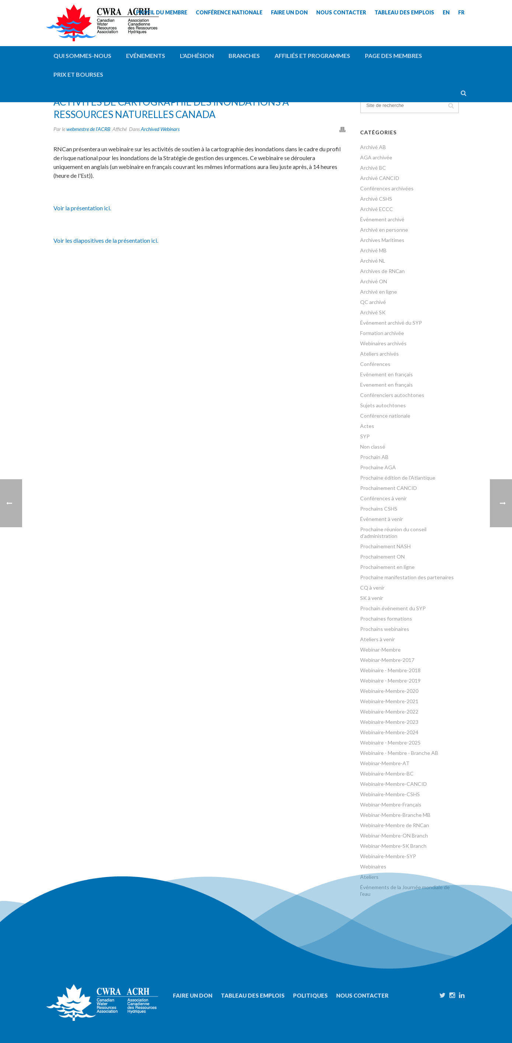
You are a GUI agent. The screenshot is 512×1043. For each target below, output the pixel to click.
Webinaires (373, 866)
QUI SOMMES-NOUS (82, 55)
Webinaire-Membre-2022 (389, 711)
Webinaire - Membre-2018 (390, 670)
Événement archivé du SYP (391, 323)
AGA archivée (376, 157)
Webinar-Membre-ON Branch (394, 835)
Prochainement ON (382, 556)
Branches (244, 55)
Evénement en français (386, 374)
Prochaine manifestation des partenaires (407, 577)
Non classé (372, 446)
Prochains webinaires (384, 629)
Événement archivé (382, 219)
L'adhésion (197, 55)
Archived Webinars (160, 129)
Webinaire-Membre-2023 (389, 722)
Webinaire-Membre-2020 (389, 691)
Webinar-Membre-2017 (387, 660)
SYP (365, 436)
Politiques (310, 995)
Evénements (145, 55)
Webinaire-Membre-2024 (389, 732)
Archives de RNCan (382, 271)
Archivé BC (373, 168)
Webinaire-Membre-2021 (389, 701)
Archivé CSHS (376, 199)
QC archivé (373, 302)
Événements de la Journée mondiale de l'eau (405, 890)
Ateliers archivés (379, 353)
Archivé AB (373, 147)
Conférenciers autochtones (392, 395)
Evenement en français (386, 384)
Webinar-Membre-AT (385, 763)
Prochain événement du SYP (393, 608)
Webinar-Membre (380, 649)
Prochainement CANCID (388, 488)
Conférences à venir (383, 498)
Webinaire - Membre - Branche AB (399, 753)
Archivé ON (373, 281)
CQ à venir (372, 587)
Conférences (375, 364)
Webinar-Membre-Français (390, 804)
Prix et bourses (78, 74)
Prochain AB (374, 457)
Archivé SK (373, 312)
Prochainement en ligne (387, 567)
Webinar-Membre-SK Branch (393, 846)
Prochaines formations (386, 618)
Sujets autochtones (383, 405)
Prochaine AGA (378, 467)
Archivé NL (372, 261)
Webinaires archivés (383, 343)
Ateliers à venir (377, 639)
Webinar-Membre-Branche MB (395, 815)
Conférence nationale (385, 415)
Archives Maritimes (382, 240)
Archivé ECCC (376, 209)
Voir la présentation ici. (82, 207)
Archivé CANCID (379, 178)
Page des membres (393, 55)
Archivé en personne (384, 230)
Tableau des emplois (253, 995)
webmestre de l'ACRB (88, 129)
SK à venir (371, 598)
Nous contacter (362, 995)
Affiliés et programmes (312, 55)
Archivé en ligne (378, 292)
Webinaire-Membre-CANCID (393, 784)
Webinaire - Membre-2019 (390, 680)
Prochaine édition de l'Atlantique (397, 477)
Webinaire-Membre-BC (387, 773)
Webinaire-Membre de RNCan (394, 825)
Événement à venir (381, 519)
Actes (367, 426)
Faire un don (192, 995)
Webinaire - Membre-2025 (390, 742)
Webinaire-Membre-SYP (388, 856)
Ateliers (369, 877)
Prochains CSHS (378, 508)
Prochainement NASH (385, 546)
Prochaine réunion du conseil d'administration (393, 532)
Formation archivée (382, 333)
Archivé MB (373, 250)
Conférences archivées (387, 188)
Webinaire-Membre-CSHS (390, 794)
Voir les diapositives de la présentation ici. (105, 240)
